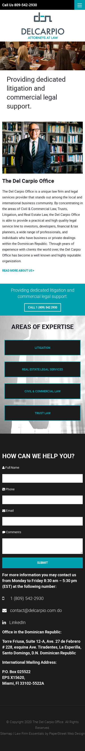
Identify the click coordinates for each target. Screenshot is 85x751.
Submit (42, 563)
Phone (8, 489)
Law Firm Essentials (29, 733)
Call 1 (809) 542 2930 (42, 307)
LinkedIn (14, 622)
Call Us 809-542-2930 (19, 4)
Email (8, 510)
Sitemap (6, 733)
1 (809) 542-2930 (23, 598)
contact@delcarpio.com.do (32, 610)
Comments (11, 532)
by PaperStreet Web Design (65, 733)
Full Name (10, 467)
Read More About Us (18, 270)
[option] (42, 148)
